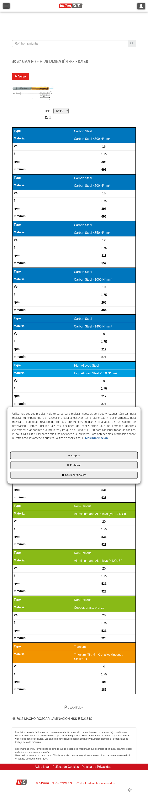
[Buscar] (132, 43)
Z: (46, 118)
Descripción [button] (74, 707)
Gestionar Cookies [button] (74, 475)
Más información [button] (96, 438)
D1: (57, 111)
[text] (70, 43)
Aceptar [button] (74, 455)
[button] (71, 6)
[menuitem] (42, 767)
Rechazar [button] (74, 465)
